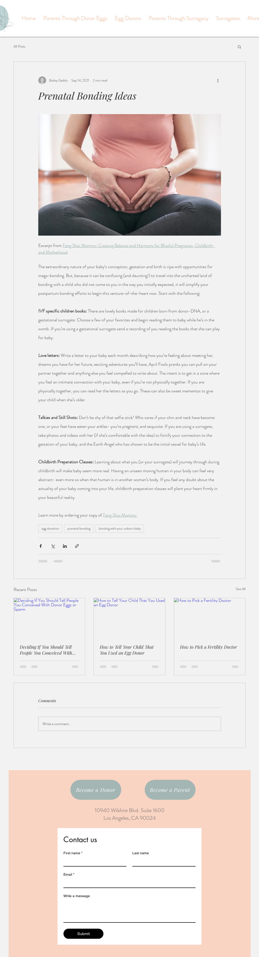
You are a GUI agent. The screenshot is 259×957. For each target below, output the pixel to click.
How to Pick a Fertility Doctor (208, 647)
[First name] (93, 861)
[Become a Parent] (170, 790)
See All (241, 588)
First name (72, 853)
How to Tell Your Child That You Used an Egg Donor (127, 650)
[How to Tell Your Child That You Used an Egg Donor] (129, 618)
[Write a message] (129, 911)
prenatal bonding (78, 528)
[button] (239, 47)
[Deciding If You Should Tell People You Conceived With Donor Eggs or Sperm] (49, 618)
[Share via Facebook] (40, 546)
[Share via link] (77, 546)
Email (68, 874)
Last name (140, 853)
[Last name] (162, 861)
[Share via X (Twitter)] (52, 546)
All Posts (19, 46)
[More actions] (218, 80)
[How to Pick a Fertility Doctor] (209, 618)
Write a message (76, 896)
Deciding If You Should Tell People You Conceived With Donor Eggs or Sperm (46, 650)
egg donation (50, 528)
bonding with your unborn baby (120, 528)
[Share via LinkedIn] (64, 546)
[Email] (128, 883)
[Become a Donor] (95, 790)
